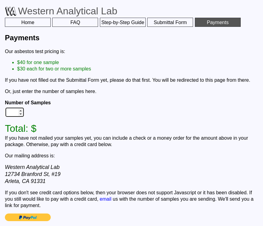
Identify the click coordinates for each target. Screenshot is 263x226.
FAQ (75, 22)
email (105, 199)
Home (28, 22)
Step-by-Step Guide (122, 22)
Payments (217, 22)
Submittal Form (170, 22)
